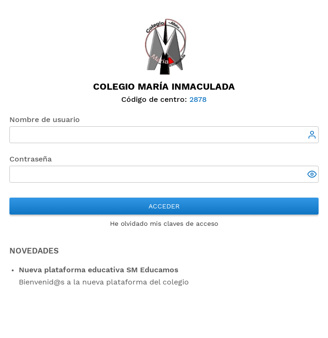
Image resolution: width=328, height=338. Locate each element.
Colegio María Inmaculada (164, 86)
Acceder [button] (164, 206)
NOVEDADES (34, 250)
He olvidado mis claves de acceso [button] (164, 223)
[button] (313, 175)
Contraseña (30, 158)
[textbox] (164, 134)
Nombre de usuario (44, 119)
